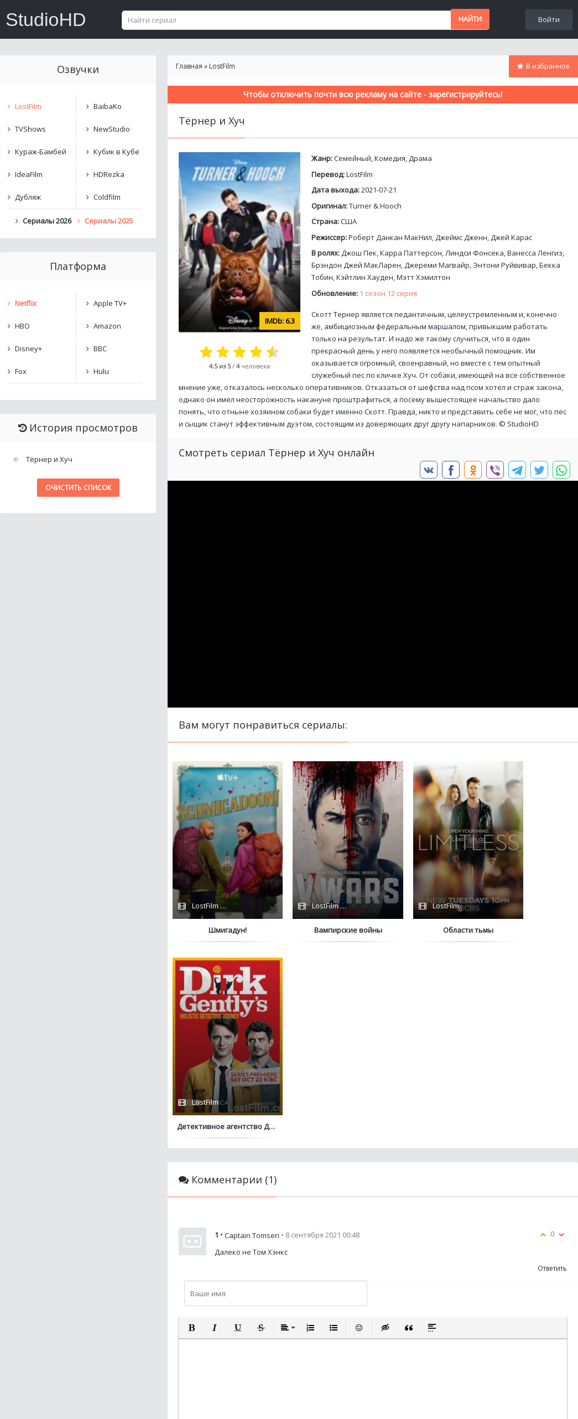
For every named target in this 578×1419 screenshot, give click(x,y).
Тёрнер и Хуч (49, 459)
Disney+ (28, 349)
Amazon (107, 326)
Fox (21, 371)
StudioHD (46, 19)
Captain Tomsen (252, 1039)
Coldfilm (107, 197)
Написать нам (40, 1399)
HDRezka (108, 174)
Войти (549, 19)
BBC (100, 349)
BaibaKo (107, 106)
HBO (22, 326)
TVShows (30, 129)
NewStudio (111, 129)
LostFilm (359, 174)
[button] (191, 1131)
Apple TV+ (110, 303)
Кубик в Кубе (116, 152)
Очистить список (78, 487)
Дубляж (28, 197)
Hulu (101, 371)
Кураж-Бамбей (40, 152)
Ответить (552, 1072)
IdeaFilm (29, 174)
